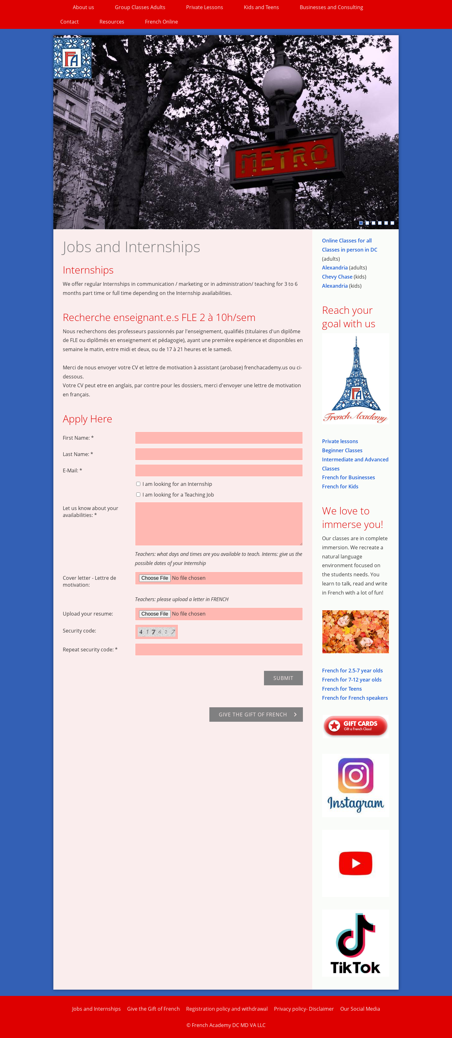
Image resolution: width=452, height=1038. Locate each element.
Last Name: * (78, 454)
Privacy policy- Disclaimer (304, 1008)
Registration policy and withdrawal (227, 1008)
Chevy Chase (337, 276)
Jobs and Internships (96, 1008)
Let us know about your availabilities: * (90, 512)
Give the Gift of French (153, 1008)
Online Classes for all (347, 240)
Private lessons (340, 441)
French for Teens (342, 688)
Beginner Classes (342, 450)
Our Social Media (360, 1008)
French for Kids (340, 486)
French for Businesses (348, 477)
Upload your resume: (88, 613)
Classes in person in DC (349, 249)
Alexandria (335, 267)
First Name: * (78, 437)
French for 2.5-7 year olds (352, 670)
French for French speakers (355, 697)
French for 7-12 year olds (352, 679)
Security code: (79, 630)
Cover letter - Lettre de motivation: (89, 581)
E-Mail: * (72, 470)
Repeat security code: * (90, 649)
